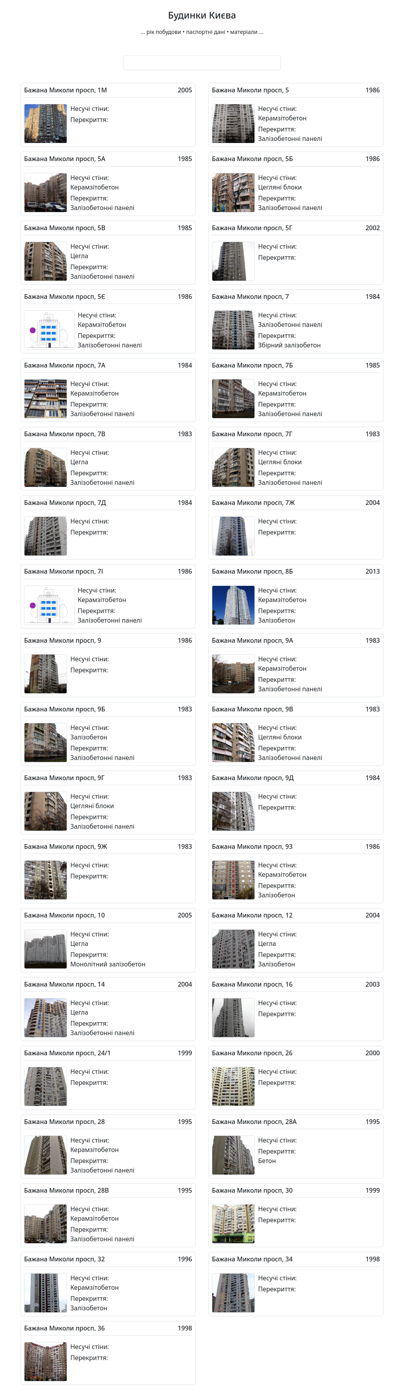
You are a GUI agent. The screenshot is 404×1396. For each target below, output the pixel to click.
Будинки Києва (202, 15)
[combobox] (202, 62)
